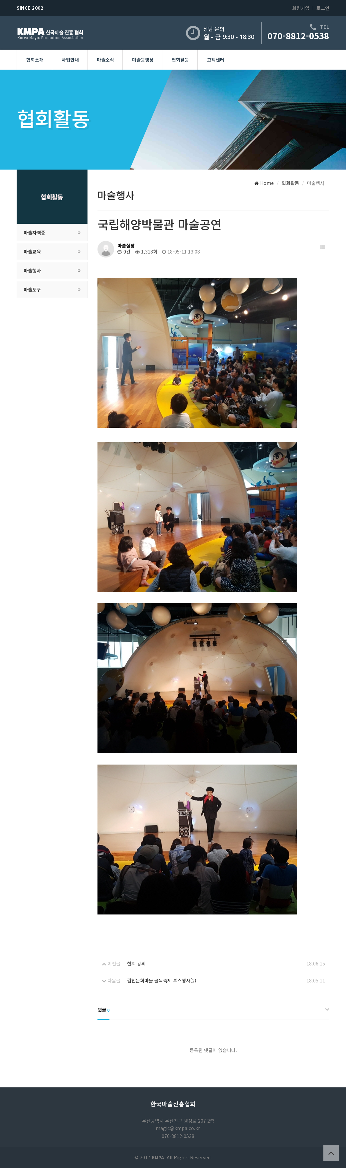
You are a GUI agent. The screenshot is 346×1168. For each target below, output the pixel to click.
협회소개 (35, 59)
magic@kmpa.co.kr (178, 1128)
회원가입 (300, 8)
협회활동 (180, 59)
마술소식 (105, 59)
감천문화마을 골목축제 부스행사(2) (161, 980)
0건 (123, 251)
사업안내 (70, 59)
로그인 (322, 8)
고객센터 (215, 59)
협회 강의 (136, 963)
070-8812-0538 (298, 35)
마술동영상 (143, 59)
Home (264, 183)
